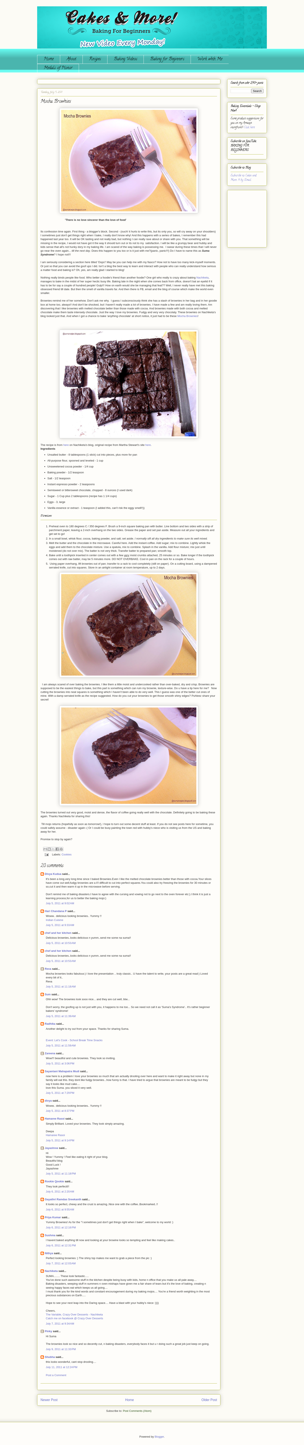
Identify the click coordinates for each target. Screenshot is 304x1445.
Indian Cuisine (54, 920)
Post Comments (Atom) (137, 1410)
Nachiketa (202, 277)
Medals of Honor (58, 68)
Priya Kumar (53, 1217)
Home (49, 59)
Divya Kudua (53, 873)
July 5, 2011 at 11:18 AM (61, 986)
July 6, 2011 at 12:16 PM (61, 1227)
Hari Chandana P (56, 911)
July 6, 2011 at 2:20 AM (60, 1191)
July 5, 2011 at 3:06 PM (60, 1063)
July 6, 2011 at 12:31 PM (61, 1245)
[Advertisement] (243, 217)
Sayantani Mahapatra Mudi (62, 1071)
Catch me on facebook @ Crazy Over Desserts (74, 1318)
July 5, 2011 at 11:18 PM (61, 1173)
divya (48, 1100)
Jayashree (51, 1148)
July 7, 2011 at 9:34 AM (60, 1323)
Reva (48, 968)
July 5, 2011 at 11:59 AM (61, 1045)
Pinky (48, 1331)
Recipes (95, 59)
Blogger (159, 1436)
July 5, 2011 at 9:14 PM (60, 1140)
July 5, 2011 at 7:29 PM (60, 1092)
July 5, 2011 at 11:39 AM (61, 1016)
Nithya (49, 1253)
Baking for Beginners (167, 59)
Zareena (50, 1053)
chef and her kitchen (58, 932)
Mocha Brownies (187, 316)
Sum (48, 994)
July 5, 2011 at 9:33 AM (60, 925)
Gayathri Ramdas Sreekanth (63, 1199)
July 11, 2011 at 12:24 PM (61, 1367)
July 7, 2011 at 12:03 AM (61, 1263)
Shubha (50, 1357)
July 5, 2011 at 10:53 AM (61, 943)
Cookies (67, 854)
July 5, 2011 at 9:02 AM (60, 903)
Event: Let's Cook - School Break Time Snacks (74, 1040)
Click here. (249, 127)
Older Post (209, 1400)
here (66, 445)
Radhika (50, 1023)
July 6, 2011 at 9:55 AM (60, 1209)
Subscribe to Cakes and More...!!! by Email (243, 177)
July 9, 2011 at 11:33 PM (61, 1349)
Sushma (50, 1235)
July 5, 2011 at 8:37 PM (60, 1110)
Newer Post (49, 1400)
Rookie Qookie (54, 1181)
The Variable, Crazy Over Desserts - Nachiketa (74, 1314)
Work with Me (209, 59)
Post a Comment (56, 1375)
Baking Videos (125, 59)
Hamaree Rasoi (55, 1118)
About (71, 59)
